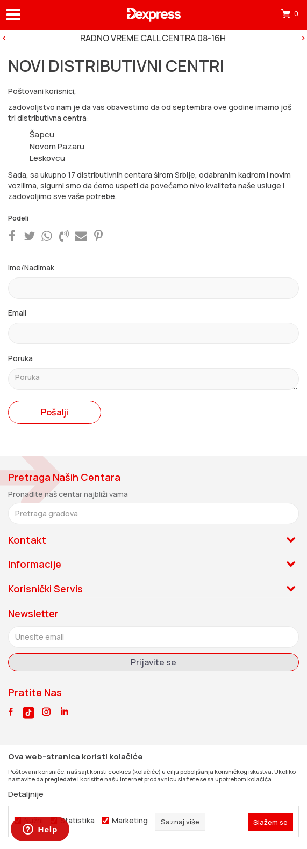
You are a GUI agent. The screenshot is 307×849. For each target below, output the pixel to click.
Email (17, 312)
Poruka (20, 358)
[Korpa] (291, 13)
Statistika (77, 820)
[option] (153, 38)
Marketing (130, 820)
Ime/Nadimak (31, 267)
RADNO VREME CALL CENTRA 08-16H (153, 38)
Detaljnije (26, 794)
